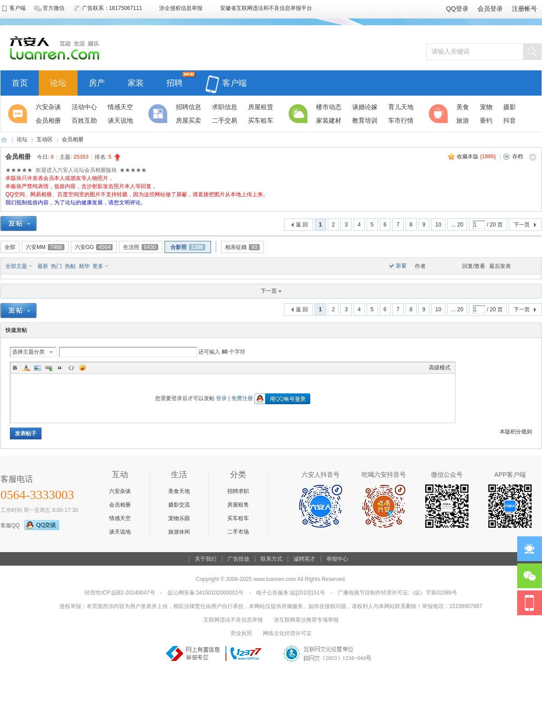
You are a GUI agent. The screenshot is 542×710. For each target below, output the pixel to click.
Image (37, 367)
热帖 (70, 266)
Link (48, 367)
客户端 (226, 77)
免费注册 (242, 398)
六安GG (94, 247)
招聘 (174, 81)
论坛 (58, 81)
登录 (221, 398)
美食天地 (179, 491)
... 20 (457, 224)
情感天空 (120, 518)
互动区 (45, 139)
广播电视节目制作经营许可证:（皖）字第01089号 (397, 593)
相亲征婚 (242, 247)
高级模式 (439, 367)
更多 (97, 266)
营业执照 (241, 633)
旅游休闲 (179, 532)
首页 (20, 81)
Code (71, 367)
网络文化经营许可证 (287, 633)
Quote (59, 367)
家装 (136, 81)
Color (26, 367)
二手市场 (238, 532)
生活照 (140, 247)
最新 (42, 266)
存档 (517, 156)
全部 (10, 247)
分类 (159, 113)
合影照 (188, 247)
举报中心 (337, 559)
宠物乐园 (179, 518)
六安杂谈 (120, 491)
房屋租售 (238, 505)
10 (438, 224)
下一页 (522, 224)
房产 (97, 81)
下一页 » (271, 291)
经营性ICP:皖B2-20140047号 (120, 593)
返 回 (302, 224)
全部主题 (16, 266)
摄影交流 (179, 505)
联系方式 (271, 559)
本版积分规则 (516, 432)
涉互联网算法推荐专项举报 (306, 620)
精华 (84, 266)
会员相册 (72, 139)
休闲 (439, 113)
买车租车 (238, 518)
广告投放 (238, 559)
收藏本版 (476, 156)
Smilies (82, 367)
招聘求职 (238, 491)
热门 (56, 266)
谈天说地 (120, 532)
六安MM (45, 247)
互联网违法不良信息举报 (233, 620)
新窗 (401, 266)
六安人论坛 (4, 139)
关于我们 (205, 559)
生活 (299, 113)
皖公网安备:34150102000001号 (206, 593)
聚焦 (19, 113)
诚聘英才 (304, 559)
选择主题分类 (28, 352)
